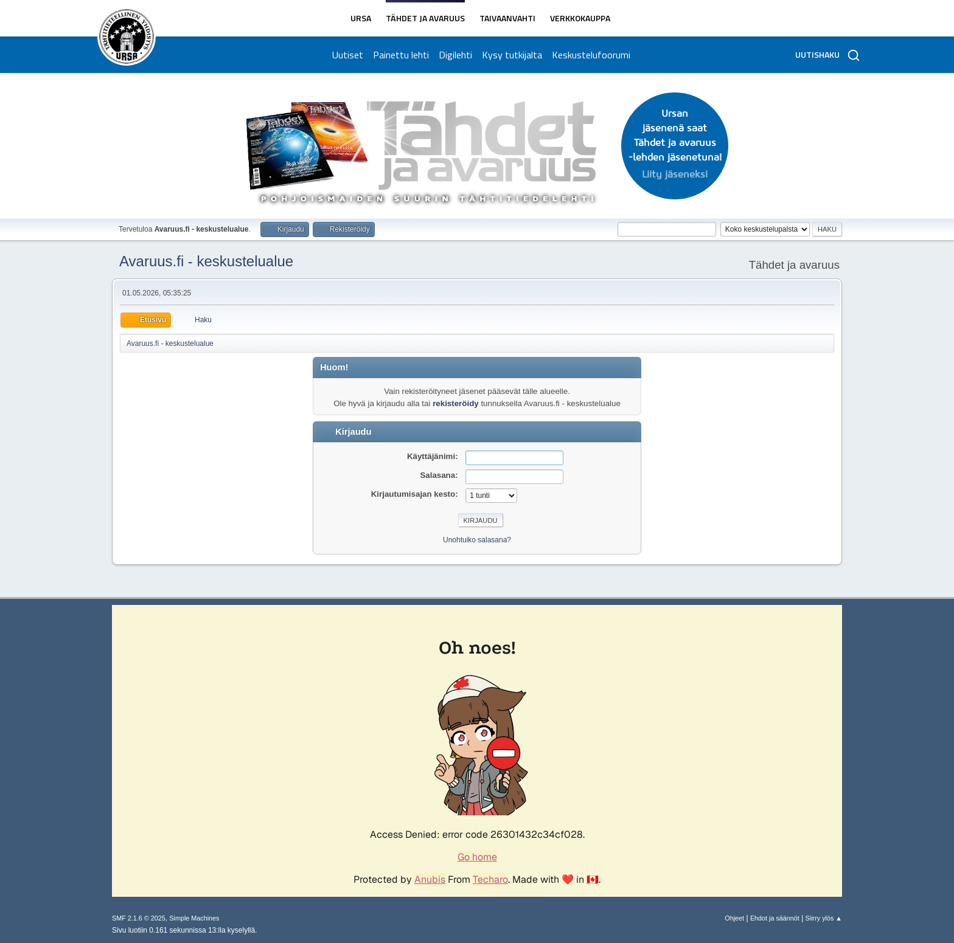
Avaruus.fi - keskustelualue (206, 261)
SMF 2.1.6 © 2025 (138, 918)
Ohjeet (734, 918)
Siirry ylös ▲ (824, 918)
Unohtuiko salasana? (477, 540)
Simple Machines (194, 918)
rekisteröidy (456, 403)
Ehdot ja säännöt (774, 918)
